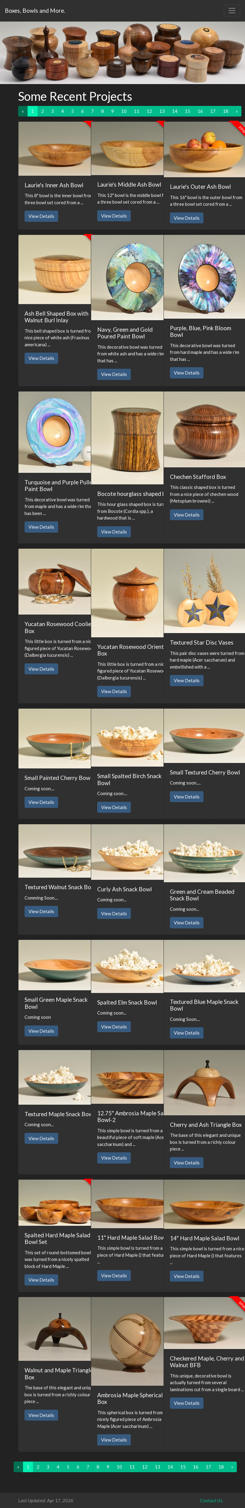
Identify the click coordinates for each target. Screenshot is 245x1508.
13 (162, 111)
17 (213, 111)
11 (136, 111)
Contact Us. (211, 1500)
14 (174, 111)
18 (225, 111)
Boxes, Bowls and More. (35, 10)
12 (149, 111)
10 (124, 111)
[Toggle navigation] (232, 10)
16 (200, 111)
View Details (41, 216)
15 (187, 111)
